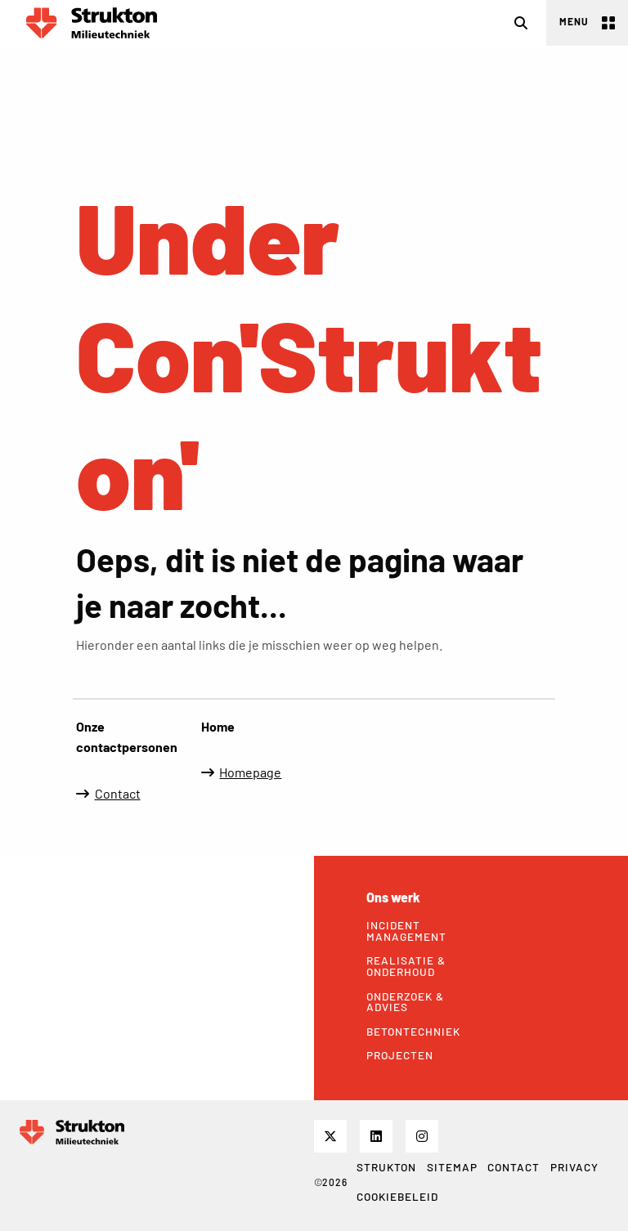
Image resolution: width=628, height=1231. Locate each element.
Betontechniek (412, 1031)
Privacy (574, 1167)
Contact (118, 793)
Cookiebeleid (397, 1196)
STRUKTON (386, 1167)
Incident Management (406, 931)
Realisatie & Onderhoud (406, 966)
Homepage (250, 772)
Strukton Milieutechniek (91, 22)
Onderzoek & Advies (405, 1002)
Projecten (399, 1055)
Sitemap (452, 1167)
